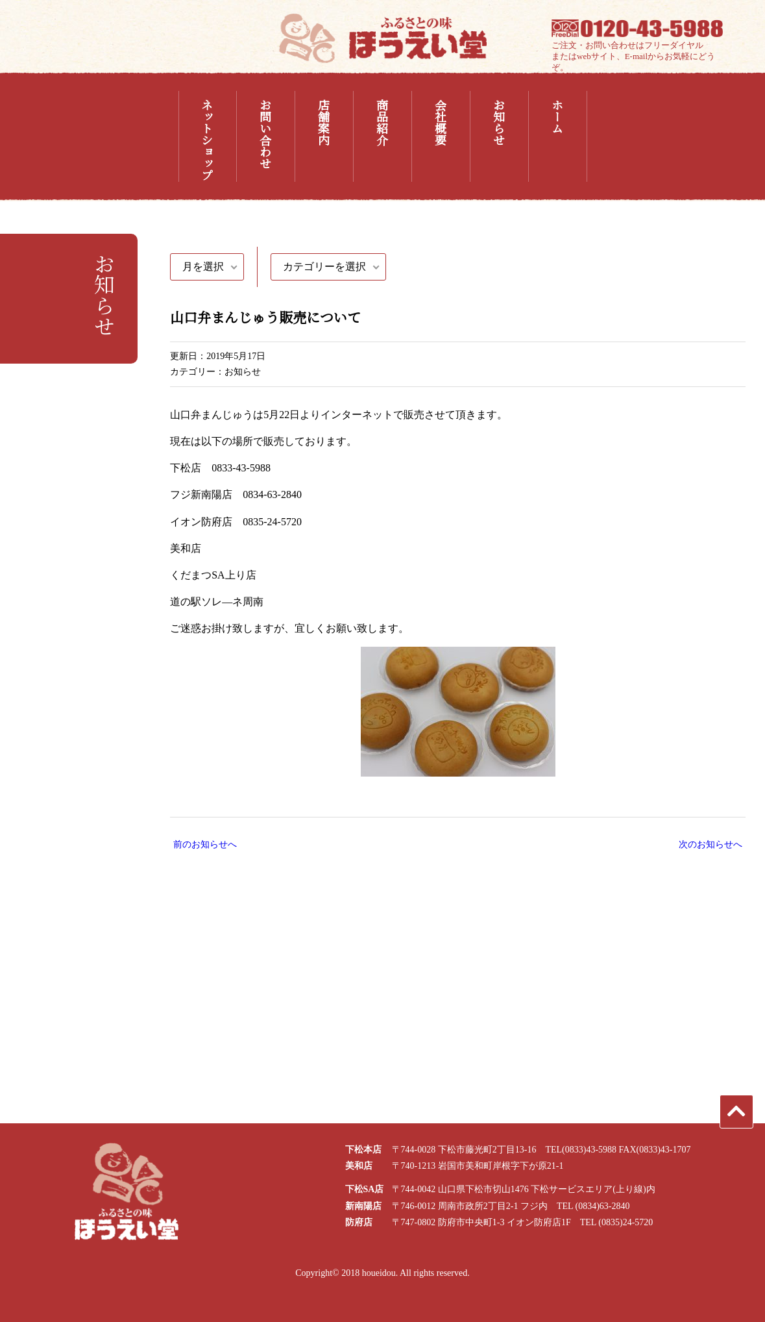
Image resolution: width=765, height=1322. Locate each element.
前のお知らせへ (205, 844)
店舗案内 (323, 122)
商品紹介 (382, 122)
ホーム (557, 116)
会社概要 (440, 122)
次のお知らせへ (710, 844)
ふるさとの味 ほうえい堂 (383, 38)
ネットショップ (207, 140)
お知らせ (499, 122)
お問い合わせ (265, 134)
